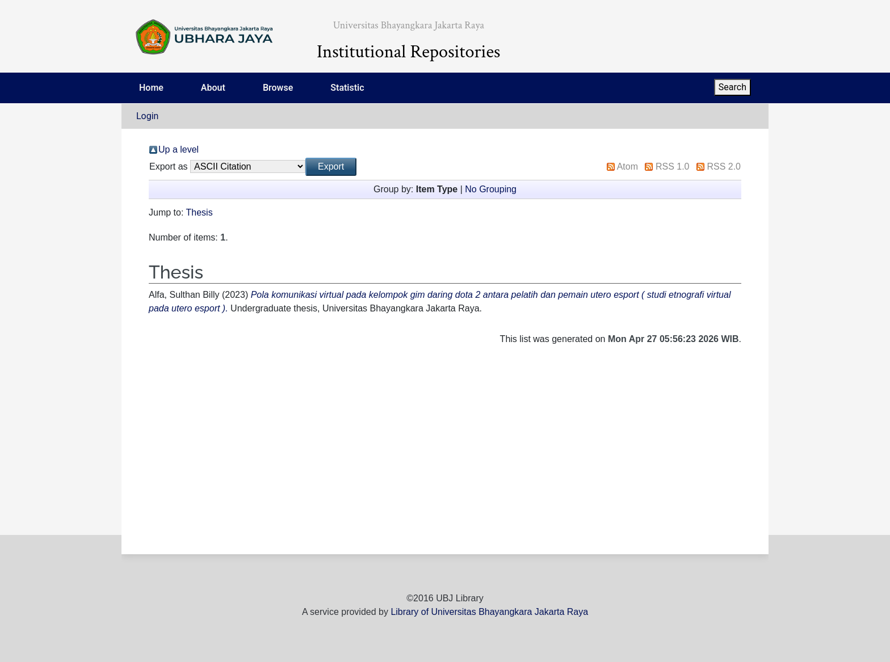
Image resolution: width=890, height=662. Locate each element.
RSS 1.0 (673, 166)
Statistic (347, 87)
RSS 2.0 (724, 166)
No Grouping (491, 189)
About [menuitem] (213, 87)
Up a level (178, 149)
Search (732, 87)
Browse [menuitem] (278, 87)
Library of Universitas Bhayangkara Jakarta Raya (489, 612)
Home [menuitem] (151, 87)
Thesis (199, 212)
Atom (627, 166)
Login (147, 116)
